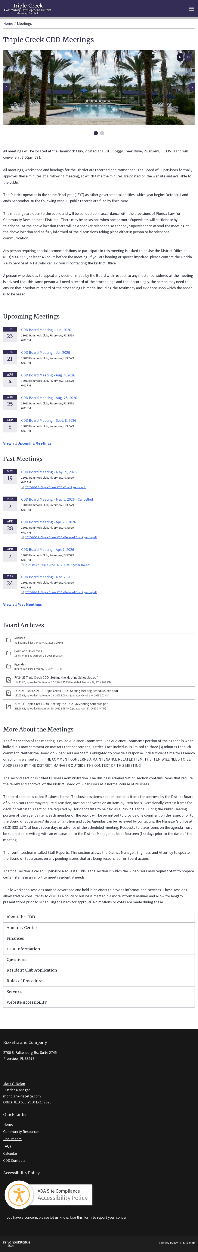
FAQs (7, 1146)
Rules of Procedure (24, 980)
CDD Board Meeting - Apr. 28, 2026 (48, 521)
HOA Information (23, 949)
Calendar (10, 1153)
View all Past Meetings (22, 604)
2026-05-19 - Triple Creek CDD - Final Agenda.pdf (55, 487)
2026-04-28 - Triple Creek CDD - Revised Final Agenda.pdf (61, 537)
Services (14, 991)
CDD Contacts (14, 1160)
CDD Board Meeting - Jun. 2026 (46, 329)
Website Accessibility (27, 1002)
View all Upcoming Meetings (27, 443)
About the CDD (21, 916)
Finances (15, 938)
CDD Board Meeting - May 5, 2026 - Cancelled (57, 499)
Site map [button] (189, 1242)
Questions (16, 959)
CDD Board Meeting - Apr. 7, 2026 (47, 549)
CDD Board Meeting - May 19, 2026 (49, 471)
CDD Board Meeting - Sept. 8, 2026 (48, 420)
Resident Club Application (32, 970)
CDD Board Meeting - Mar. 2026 (46, 576)
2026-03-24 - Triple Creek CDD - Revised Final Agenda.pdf (61, 592)
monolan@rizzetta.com (22, 1096)
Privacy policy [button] (168, 1242)
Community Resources (21, 1131)
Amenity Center (22, 927)
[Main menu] (191, 8)
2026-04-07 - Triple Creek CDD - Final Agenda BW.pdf (57, 565)
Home (8, 23)
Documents (12, 1138)
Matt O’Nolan (14, 1083)
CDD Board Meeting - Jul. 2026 (45, 352)
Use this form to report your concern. (99, 1217)
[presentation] (6, 87)
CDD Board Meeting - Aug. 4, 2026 (48, 375)
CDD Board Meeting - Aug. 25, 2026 (49, 397)
